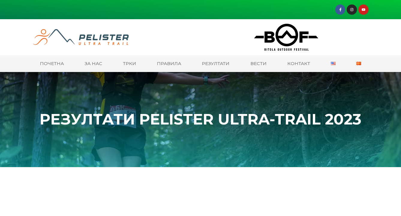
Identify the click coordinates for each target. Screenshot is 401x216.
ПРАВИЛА (169, 63)
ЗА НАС (93, 63)
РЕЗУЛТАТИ (215, 63)
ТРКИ (129, 63)
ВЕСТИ (258, 63)
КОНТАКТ (298, 63)
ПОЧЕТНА (52, 63)
